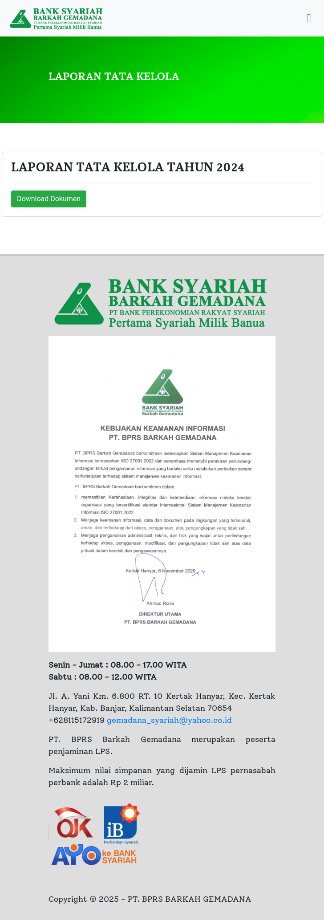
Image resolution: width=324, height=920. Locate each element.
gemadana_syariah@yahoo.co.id (169, 720)
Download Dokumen (49, 199)
